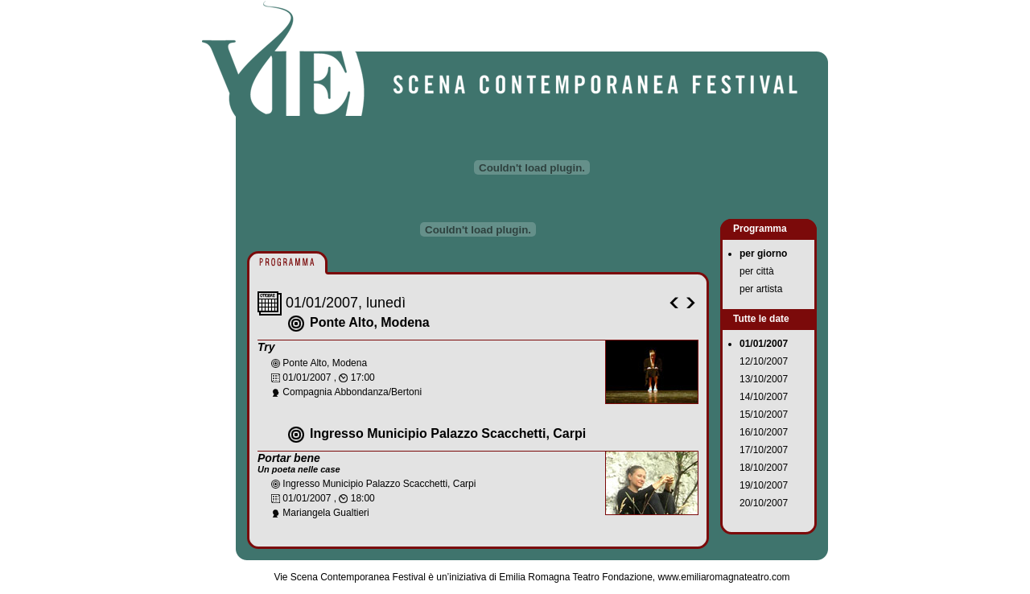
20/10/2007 (764, 503)
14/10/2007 (764, 396)
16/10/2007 (764, 432)
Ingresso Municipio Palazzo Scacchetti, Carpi (448, 433)
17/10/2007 (764, 450)
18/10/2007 (764, 467)
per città (757, 271)
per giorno (763, 253)
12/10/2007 (764, 361)
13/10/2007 (764, 379)
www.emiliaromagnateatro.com (724, 577)
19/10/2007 (764, 485)
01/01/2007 (764, 343)
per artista (761, 289)
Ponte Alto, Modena (370, 322)
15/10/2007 (764, 414)
